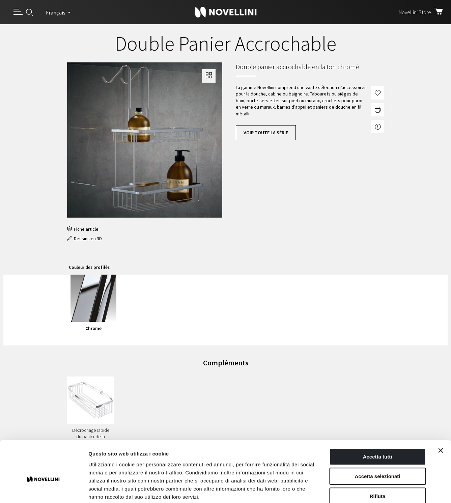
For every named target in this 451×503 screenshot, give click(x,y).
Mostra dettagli (355, 490)
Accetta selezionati (377, 440)
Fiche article (82, 229)
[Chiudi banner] (440, 414)
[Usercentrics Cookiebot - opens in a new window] (43, 490)
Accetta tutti (377, 420)
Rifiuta (378, 460)
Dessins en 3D (84, 238)
